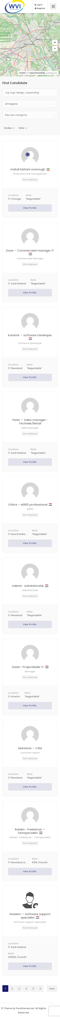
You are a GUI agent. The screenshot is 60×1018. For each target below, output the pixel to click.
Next (52, 988)
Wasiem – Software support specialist (30, 916)
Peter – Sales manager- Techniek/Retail (30, 421)
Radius (8, 128)
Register (40, 8)
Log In (38, 4)
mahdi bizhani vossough (30, 169)
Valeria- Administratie (30, 586)
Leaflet (22, 73)
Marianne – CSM (30, 748)
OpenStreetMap (37, 73)
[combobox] (30, 104)
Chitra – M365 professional (30, 505)
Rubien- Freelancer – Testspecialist (30, 831)
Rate (21, 128)
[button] (55, 42)
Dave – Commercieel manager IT (30, 252)
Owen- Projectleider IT (30, 667)
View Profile (30, 207)
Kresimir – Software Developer (30, 336)
